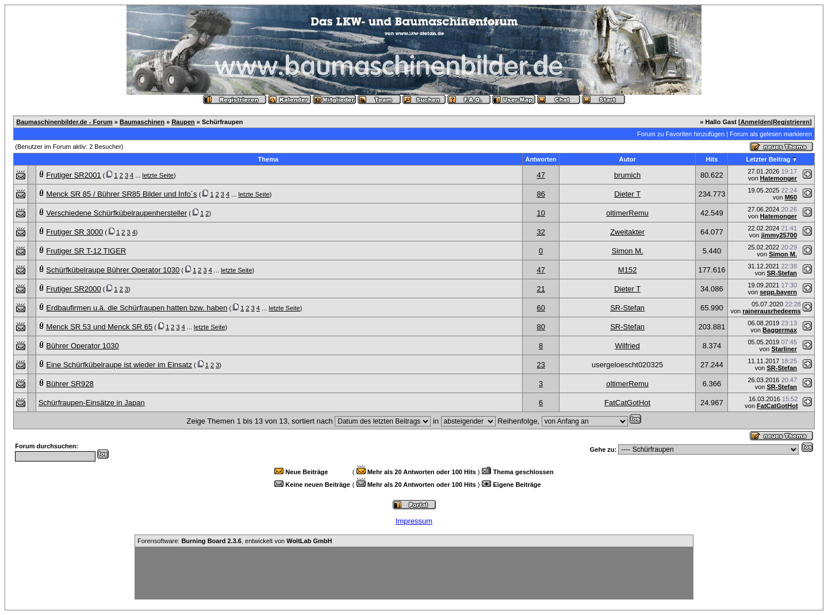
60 (540, 307)
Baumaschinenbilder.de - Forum (64, 121)
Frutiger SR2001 (73, 175)
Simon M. (627, 251)
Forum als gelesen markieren (770, 133)
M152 (627, 270)
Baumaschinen (142, 121)
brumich (627, 175)
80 (540, 326)
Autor (627, 159)
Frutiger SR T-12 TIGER (86, 251)
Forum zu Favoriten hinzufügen (680, 133)
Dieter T (627, 194)
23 (540, 364)
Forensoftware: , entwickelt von (234, 540)
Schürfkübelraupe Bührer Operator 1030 (112, 270)
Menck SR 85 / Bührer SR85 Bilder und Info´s (121, 194)
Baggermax (779, 329)
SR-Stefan (781, 273)
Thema (268, 159)
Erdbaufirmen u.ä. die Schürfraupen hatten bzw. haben (136, 307)
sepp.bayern (778, 292)
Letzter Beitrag (768, 159)
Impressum (414, 521)
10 (540, 213)
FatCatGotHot (627, 402)
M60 (791, 197)
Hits (712, 159)
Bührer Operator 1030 (82, 345)
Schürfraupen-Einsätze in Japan (92, 402)
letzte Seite (158, 175)
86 (540, 194)
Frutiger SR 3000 (74, 232)
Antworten (540, 159)
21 (540, 289)
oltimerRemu (627, 213)
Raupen (182, 121)
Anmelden (756, 121)
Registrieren (791, 121)
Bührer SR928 (69, 383)
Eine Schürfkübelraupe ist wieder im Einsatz (119, 364)
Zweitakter (627, 232)
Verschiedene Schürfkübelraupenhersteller (116, 213)
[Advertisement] (414, 573)
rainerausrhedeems (771, 311)
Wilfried (627, 345)
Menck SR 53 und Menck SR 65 (99, 326)
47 (540, 175)
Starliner (784, 348)
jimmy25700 (779, 235)
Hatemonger (778, 178)
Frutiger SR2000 (73, 289)
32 (540, 232)
